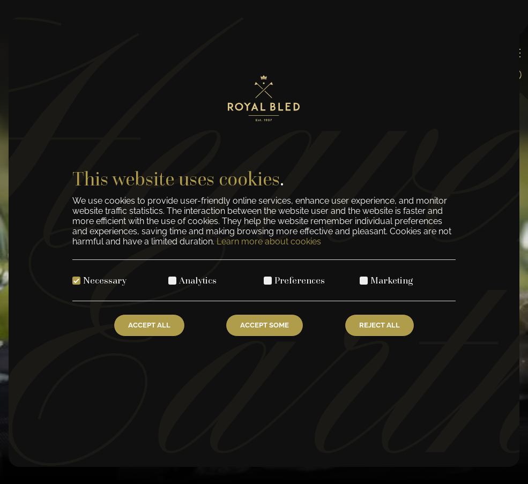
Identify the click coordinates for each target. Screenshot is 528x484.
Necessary (105, 280)
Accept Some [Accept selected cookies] (264, 325)
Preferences (299, 280)
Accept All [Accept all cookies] (149, 325)
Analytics (198, 280)
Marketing (391, 280)
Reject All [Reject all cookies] (379, 325)
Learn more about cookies (269, 241)
